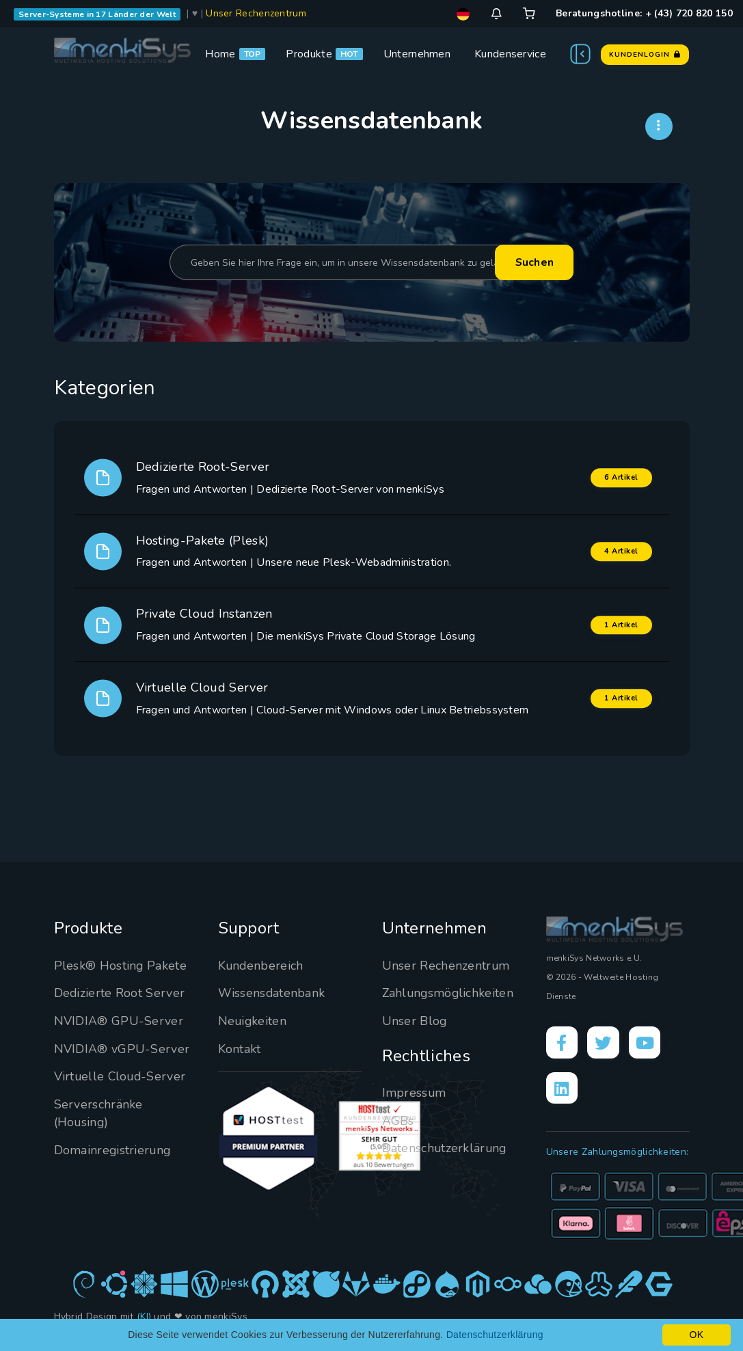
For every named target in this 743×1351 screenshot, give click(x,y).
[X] (605, 1042)
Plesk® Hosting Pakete (120, 965)
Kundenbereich (261, 965)
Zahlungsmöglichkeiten (449, 993)
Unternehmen (416, 54)
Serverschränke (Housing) (98, 1113)
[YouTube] (647, 1042)
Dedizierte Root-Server (203, 467)
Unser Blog (415, 1021)
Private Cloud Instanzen (204, 613)
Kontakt (239, 1049)
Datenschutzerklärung (445, 1148)
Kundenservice (510, 54)
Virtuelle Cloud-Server (121, 1076)
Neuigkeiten (253, 1021)
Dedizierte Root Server (120, 993)
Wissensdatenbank (272, 993)
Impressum (414, 1092)
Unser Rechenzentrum (256, 13)
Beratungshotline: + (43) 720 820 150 (644, 13)
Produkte (309, 54)
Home (220, 54)
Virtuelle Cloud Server (202, 687)
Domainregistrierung (113, 1150)
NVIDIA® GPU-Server (118, 1021)
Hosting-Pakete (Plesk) (202, 540)
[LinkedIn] (562, 1089)
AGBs (398, 1121)
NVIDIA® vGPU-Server (122, 1049)
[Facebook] (562, 1042)
